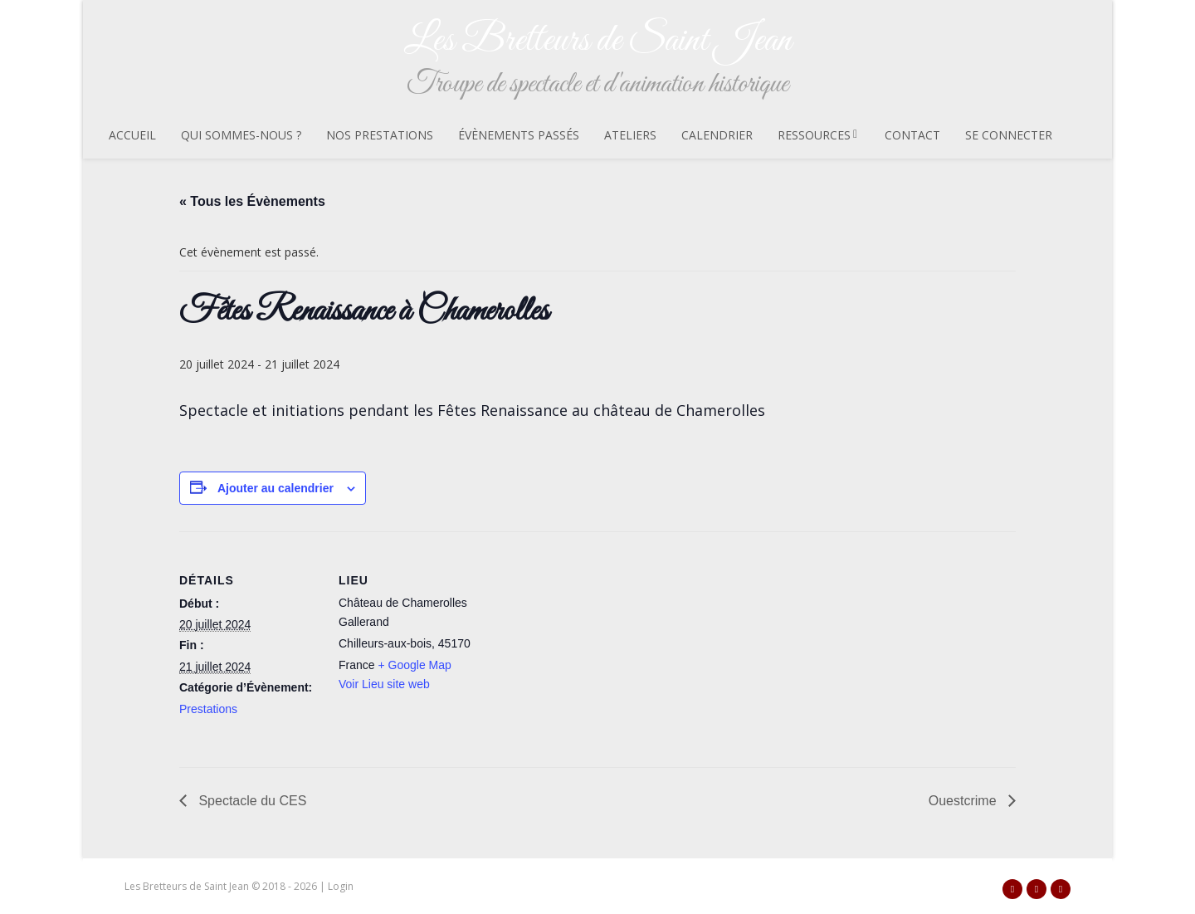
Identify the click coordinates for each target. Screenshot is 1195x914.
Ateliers (630, 135)
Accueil (132, 135)
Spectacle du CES (250, 801)
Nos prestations (379, 135)
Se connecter (1008, 135)
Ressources (819, 135)
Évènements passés (518, 135)
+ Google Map (414, 665)
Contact (912, 135)
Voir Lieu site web (384, 684)
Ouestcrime (964, 801)
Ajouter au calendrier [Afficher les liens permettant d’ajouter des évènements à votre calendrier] (275, 488)
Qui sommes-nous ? (241, 135)
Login (341, 886)
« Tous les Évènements (252, 201)
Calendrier (717, 135)
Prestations (208, 709)
